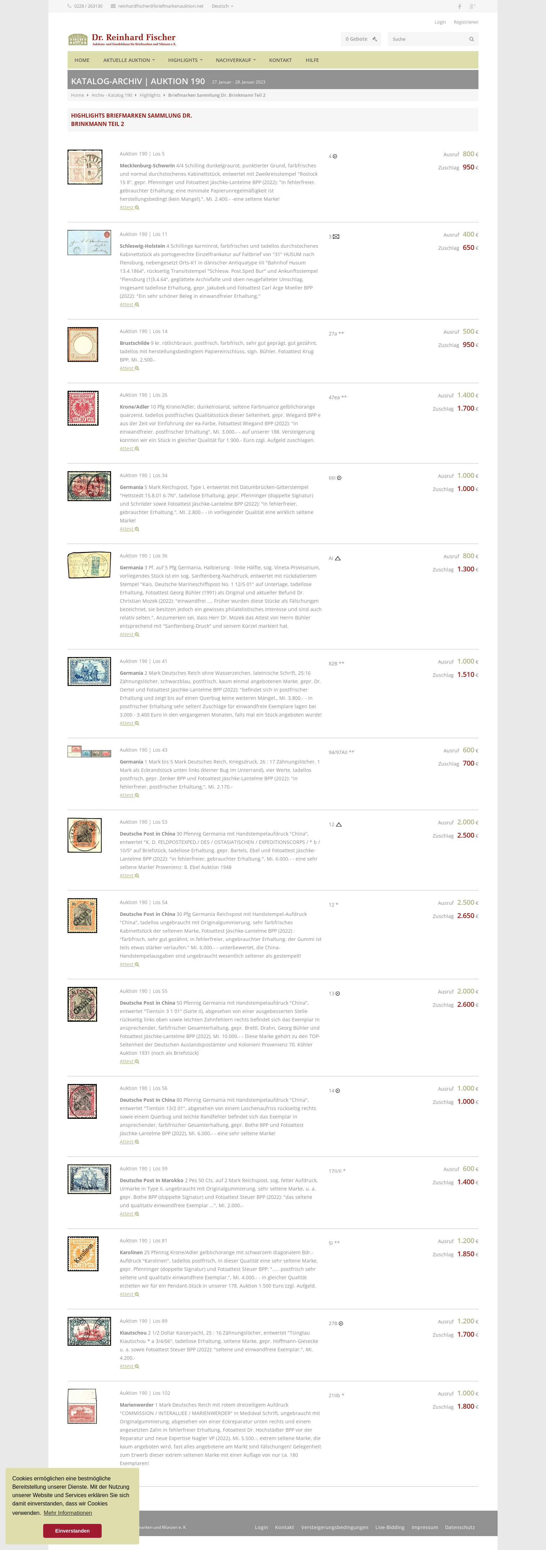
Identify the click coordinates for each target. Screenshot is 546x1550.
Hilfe (312, 60)
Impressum (425, 1527)
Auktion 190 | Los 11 (143, 234)
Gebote (361, 38)
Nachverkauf (233, 60)
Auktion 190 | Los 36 (143, 555)
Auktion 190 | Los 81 (143, 1240)
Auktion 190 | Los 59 (143, 1168)
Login (440, 22)
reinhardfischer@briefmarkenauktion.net (161, 6)
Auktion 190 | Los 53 (143, 822)
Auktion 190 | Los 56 (143, 1088)
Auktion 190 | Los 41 (143, 661)
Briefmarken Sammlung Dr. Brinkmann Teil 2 (216, 95)
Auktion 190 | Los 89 (143, 1321)
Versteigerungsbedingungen (334, 1527)
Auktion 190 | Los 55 (143, 991)
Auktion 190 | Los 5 (142, 153)
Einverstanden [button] (72, 1531)
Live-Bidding (390, 1527)
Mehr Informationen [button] (68, 1513)
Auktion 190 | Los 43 (143, 749)
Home (82, 60)
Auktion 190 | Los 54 (143, 902)
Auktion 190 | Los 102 (145, 1393)
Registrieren (466, 22)
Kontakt (280, 60)
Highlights (183, 60)
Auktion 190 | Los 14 (143, 331)
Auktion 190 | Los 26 (143, 395)
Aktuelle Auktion (126, 60)
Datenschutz (460, 1527)
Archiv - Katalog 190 (112, 95)
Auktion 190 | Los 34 (143, 475)
